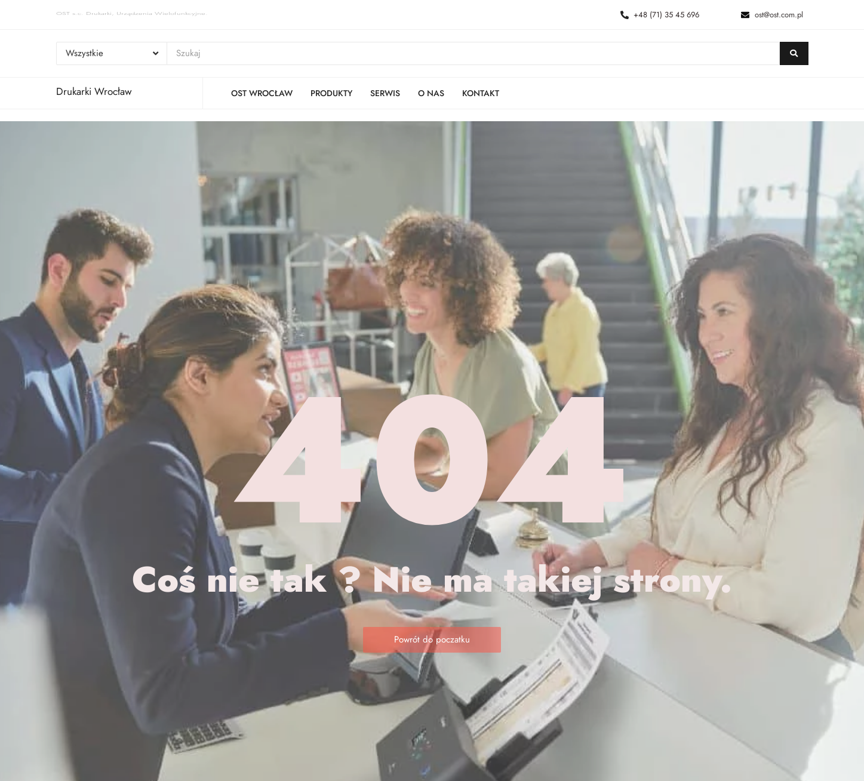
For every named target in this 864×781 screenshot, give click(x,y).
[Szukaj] (473, 53)
